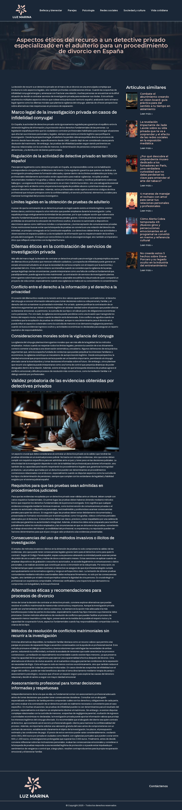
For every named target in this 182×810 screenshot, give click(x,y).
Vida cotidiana (159, 10)
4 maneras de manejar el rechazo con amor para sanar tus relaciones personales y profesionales (155, 200)
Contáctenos (158, 786)
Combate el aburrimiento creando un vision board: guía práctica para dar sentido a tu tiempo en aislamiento (155, 101)
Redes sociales (109, 10)
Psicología (88, 10)
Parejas (72, 10)
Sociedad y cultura (134, 10)
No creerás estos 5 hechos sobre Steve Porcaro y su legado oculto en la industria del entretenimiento (154, 259)
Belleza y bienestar (51, 10)
